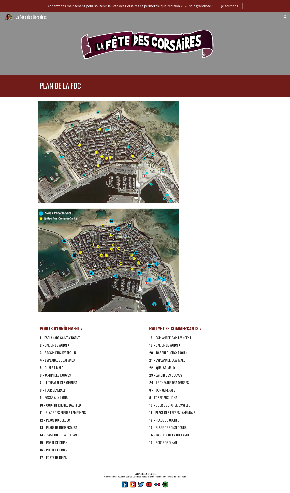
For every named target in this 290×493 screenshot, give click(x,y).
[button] (285, 17)
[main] (145, 85)
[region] (145, 6)
